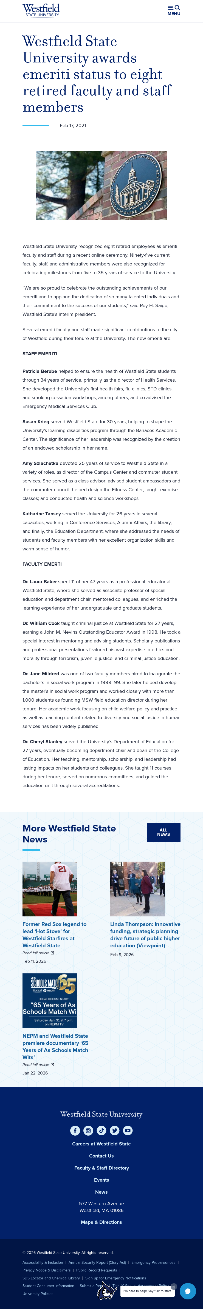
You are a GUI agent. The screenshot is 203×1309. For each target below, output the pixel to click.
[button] (188, 1291)
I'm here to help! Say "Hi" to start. (147, 1291)
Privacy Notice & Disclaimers (46, 1270)
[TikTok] (101, 1131)
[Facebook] (75, 1131)
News (101, 1192)
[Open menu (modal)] (174, 11)
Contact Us (101, 1155)
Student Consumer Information (48, 1286)
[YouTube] (128, 1131)
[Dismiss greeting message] (174, 1286)
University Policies (37, 1294)
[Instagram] (88, 1131)
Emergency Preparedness (153, 1262)
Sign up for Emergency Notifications (115, 1278)
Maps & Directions (101, 1222)
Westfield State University (101, 1114)
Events (101, 1180)
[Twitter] (115, 1131)
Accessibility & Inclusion (42, 1262)
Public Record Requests (96, 1270)
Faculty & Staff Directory (101, 1167)
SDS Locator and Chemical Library (51, 1278)
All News (163, 832)
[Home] (41, 11)
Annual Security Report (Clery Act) (97, 1262)
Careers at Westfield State (101, 1143)
